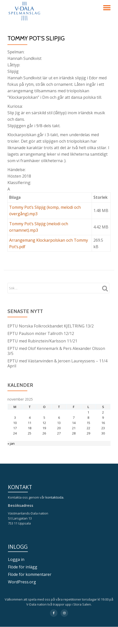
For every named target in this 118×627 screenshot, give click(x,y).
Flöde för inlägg (22, 567)
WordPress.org (22, 582)
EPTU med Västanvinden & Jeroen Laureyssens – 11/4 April (57, 363)
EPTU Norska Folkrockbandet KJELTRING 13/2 (50, 326)
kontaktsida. (55, 497)
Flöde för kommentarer (29, 574)
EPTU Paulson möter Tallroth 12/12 (40, 333)
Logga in (16, 559)
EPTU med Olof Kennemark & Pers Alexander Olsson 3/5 (56, 351)
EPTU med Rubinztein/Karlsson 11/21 (42, 341)
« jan (11, 443)
